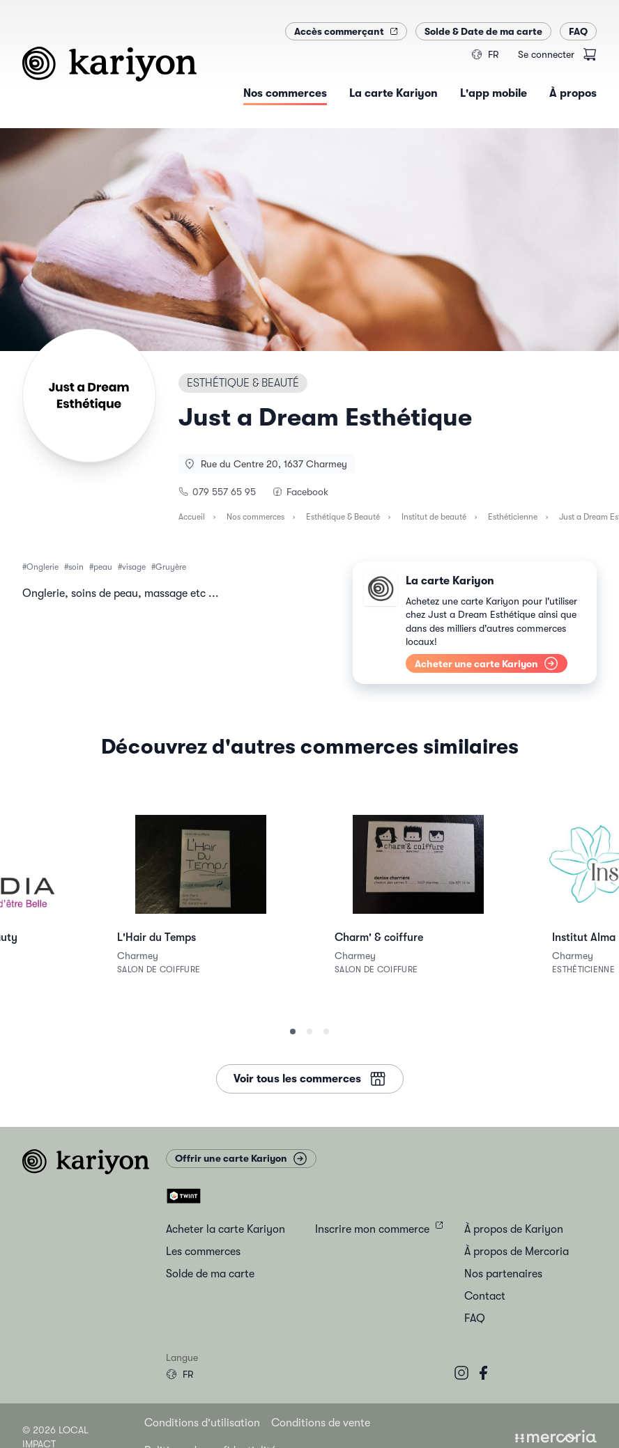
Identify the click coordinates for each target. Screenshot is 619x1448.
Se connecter (546, 54)
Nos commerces (255, 517)
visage (134, 567)
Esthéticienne (512, 517)
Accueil (191, 517)
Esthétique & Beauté (343, 517)
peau (102, 567)
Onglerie (42, 567)
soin (76, 567)
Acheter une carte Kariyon (486, 663)
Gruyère (170, 567)
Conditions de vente (320, 1423)
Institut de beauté (434, 517)
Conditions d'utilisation (202, 1423)
